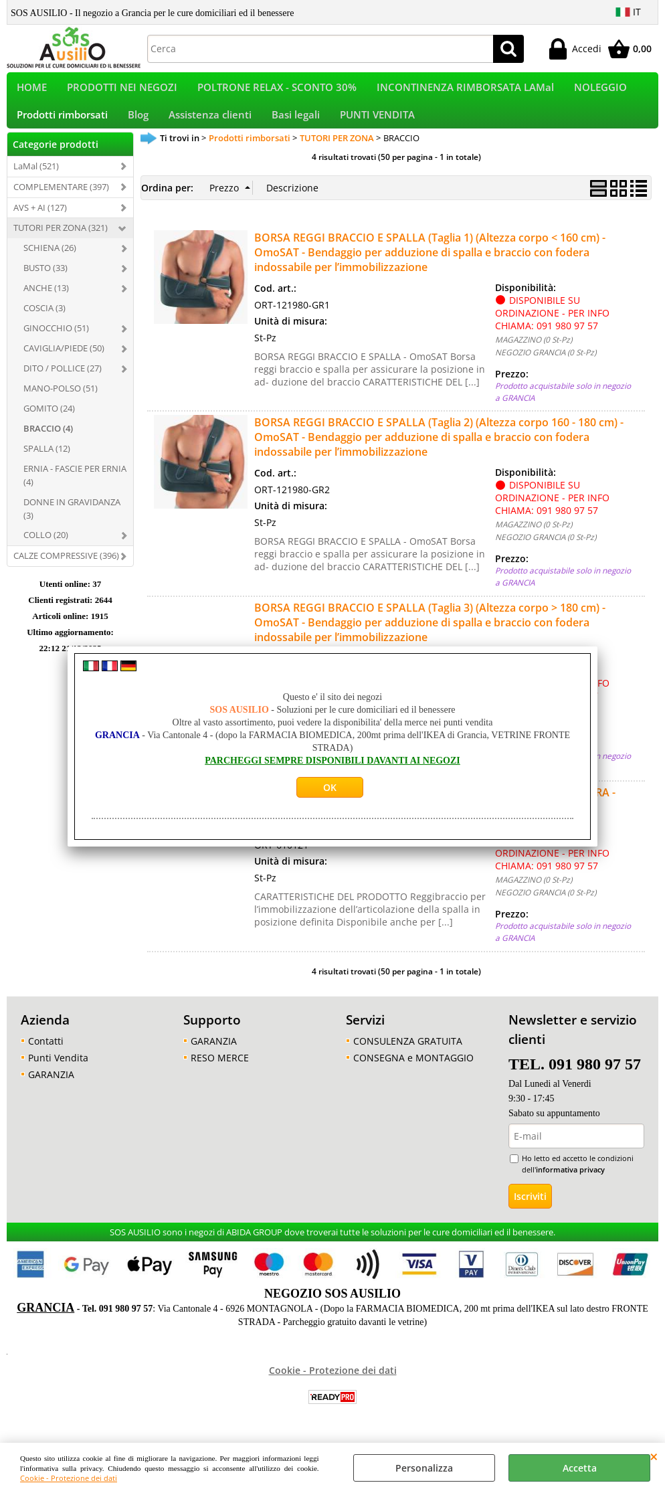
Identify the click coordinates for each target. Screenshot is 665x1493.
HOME (32, 91)
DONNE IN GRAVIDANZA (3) (71, 524)
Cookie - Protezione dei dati (68, 1478)
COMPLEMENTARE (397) (61, 203)
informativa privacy (570, 1185)
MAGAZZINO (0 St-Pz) (533, 356)
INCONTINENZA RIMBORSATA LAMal (465, 91)
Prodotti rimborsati (62, 127)
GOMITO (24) (49, 424)
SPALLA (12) (46, 464)
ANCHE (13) (46, 304)
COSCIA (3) (44, 325)
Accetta (580, 1468)
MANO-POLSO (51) (60, 405)
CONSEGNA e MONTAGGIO (413, 1073)
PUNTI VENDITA (377, 127)
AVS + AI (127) (40, 223)
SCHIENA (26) (49, 264)
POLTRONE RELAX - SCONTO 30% (277, 91)
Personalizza (424, 1468)
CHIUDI (654, 1456)
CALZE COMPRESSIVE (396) (66, 572)
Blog (138, 127)
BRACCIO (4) (48, 444)
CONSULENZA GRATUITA (407, 1057)
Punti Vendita (58, 1073)
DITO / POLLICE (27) (62, 385)
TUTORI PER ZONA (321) (60, 244)
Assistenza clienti (210, 127)
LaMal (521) (36, 182)
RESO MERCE (220, 1073)
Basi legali (296, 127)
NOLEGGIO (600, 91)
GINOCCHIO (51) (56, 345)
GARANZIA (51, 1090)
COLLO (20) (45, 551)
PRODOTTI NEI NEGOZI (122, 91)
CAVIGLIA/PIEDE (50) (63, 365)
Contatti (46, 1057)
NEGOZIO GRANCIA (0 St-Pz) (545, 368)
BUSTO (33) (45, 284)
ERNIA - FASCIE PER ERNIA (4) (74, 491)
